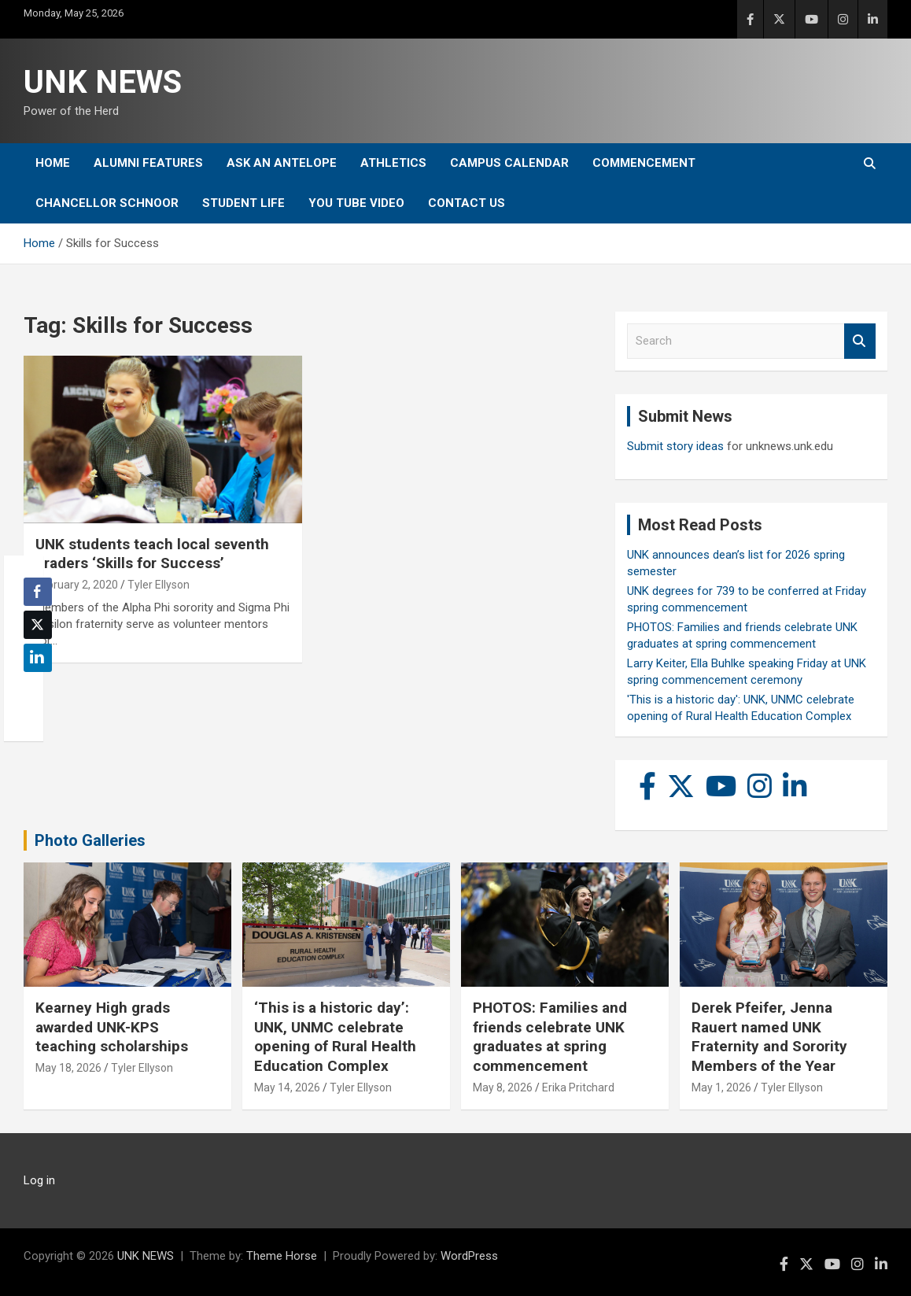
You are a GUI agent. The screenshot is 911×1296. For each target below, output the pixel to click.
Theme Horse (281, 1256)
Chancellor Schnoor (107, 203)
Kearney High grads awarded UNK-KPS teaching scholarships (111, 1027)
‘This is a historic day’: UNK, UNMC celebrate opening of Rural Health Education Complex (335, 1037)
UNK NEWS (103, 82)
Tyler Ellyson (158, 584)
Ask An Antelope (282, 163)
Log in (39, 1180)
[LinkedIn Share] (38, 658)
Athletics (393, 163)
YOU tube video (356, 203)
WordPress (469, 1256)
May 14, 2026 (287, 1087)
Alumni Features (148, 163)
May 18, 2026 (68, 1068)
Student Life (243, 203)
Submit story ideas (675, 446)
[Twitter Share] (38, 625)
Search (860, 341)
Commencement (643, 163)
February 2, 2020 (76, 584)
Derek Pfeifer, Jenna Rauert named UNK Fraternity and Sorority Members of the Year (769, 1037)
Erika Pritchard (578, 1087)
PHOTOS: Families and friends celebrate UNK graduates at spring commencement (550, 1037)
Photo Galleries (90, 840)
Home (52, 163)
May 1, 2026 (721, 1087)
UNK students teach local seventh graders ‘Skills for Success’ (152, 554)
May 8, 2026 (503, 1087)
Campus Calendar (509, 163)
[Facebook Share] (38, 592)
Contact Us (466, 203)
